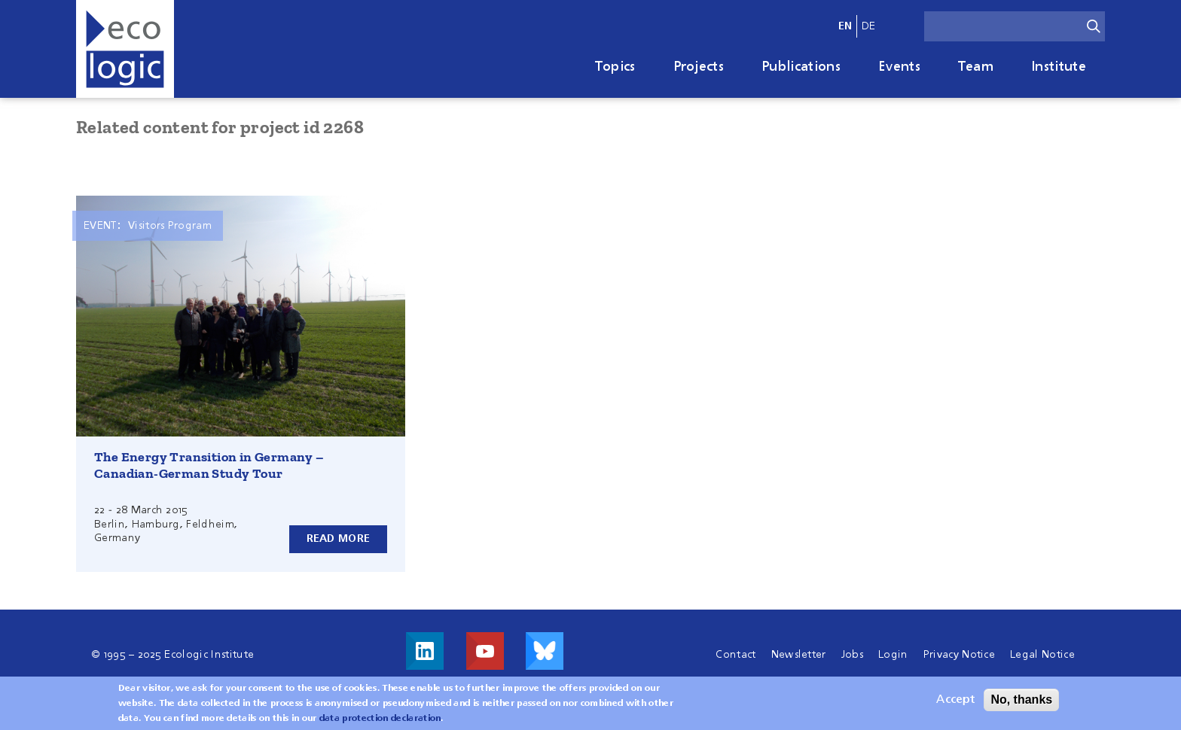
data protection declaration (380, 718)
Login (893, 654)
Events (899, 67)
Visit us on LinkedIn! (425, 651)
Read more (339, 539)
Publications (801, 67)
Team (975, 67)
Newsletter (798, 654)
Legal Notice (1042, 654)
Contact (735, 654)
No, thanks (1021, 699)
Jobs (852, 654)
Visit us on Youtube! (485, 651)
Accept (955, 700)
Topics (615, 67)
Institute (1058, 67)
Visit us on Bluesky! (544, 651)
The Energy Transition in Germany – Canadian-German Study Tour (209, 465)
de (869, 26)
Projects (699, 67)
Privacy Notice (959, 654)
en (845, 26)
